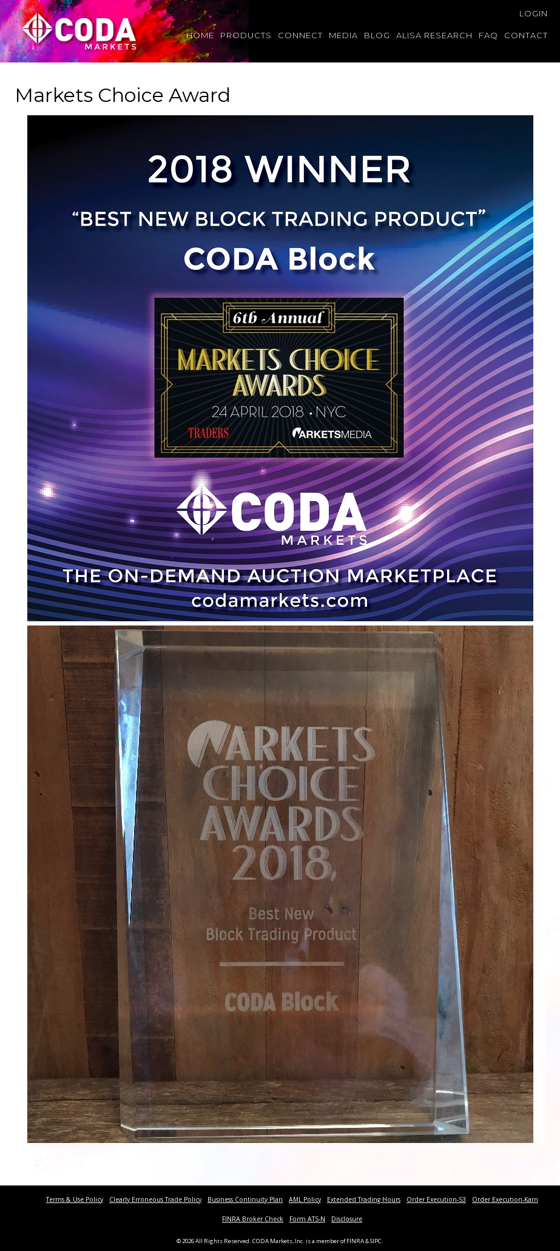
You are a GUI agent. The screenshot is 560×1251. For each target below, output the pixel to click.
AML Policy (305, 1199)
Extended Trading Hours (363, 1199)
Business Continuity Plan (245, 1199)
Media (343, 35)
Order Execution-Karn (505, 1199)
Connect (300, 35)
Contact (526, 35)
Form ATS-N (307, 1219)
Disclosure (346, 1219)
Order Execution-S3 (436, 1199)
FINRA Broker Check (252, 1219)
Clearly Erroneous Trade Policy (155, 1199)
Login (533, 13)
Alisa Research (434, 35)
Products (246, 35)
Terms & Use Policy (74, 1199)
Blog (377, 35)
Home (200, 35)
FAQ (488, 35)
